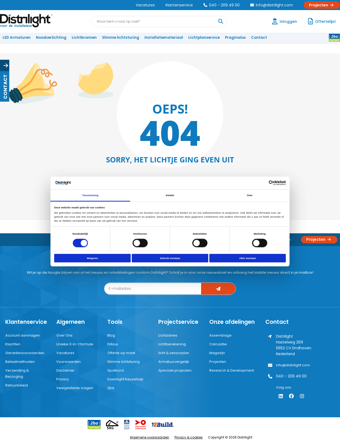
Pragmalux (235, 37)
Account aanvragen (22, 335)
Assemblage (220, 335)
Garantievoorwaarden (24, 352)
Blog (111, 335)
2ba (110, 387)
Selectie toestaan (170, 258)
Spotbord (115, 370)
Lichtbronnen (84, 37)
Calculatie (218, 344)
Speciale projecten (175, 370)
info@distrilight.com (271, 5)
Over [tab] (250, 195)
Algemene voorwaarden (149, 437)
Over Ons (64, 335)
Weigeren (92, 258)
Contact (259, 37)
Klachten (12, 344)
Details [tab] (170, 195)
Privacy (62, 379)
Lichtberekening (172, 344)
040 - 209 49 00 (221, 5)
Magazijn (217, 352)
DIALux (112, 344)
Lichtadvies (167, 335)
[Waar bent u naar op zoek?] (220, 21)
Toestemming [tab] (90, 195)
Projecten (322, 5)
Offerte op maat (121, 352)
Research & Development (231, 370)
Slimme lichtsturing (120, 37)
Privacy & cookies (189, 437)
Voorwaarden (68, 361)
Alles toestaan (247, 258)
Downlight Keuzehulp (125, 379)
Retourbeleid (16, 385)
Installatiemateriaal (163, 37)
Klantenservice (179, 5)
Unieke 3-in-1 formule (74, 344)
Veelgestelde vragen (74, 387)
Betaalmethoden (20, 361)
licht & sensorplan (173, 352)
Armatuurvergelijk (173, 361)
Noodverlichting (51, 37)
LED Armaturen (17, 37)
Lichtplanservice (204, 37)
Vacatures (145, 5)
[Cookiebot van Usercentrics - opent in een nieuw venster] (262, 183)
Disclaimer (65, 370)
